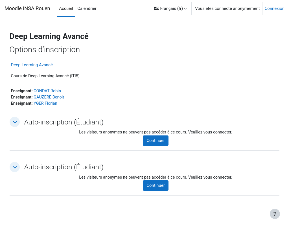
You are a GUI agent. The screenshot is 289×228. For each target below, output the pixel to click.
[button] (170, 8)
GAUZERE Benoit (60, 97)
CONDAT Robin (59, 91)
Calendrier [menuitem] (87, 8)
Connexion (274, 8)
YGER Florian (57, 103)
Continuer (163, 141)
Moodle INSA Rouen (27, 8)
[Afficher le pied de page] (275, 214)
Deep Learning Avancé (42, 64)
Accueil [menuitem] (66, 8)
